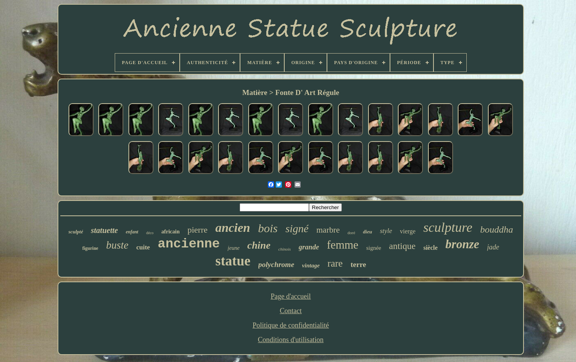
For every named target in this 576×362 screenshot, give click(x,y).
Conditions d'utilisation (291, 340)
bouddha (496, 229)
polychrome (276, 264)
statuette (104, 230)
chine (259, 245)
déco (149, 233)
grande (309, 247)
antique (402, 246)
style (386, 231)
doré (351, 232)
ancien (232, 227)
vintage (311, 265)
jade (493, 247)
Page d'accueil (291, 296)
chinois (284, 249)
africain (170, 232)
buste (117, 245)
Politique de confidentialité (291, 325)
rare (335, 263)
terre (358, 264)
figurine (90, 248)
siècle (430, 247)
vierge (407, 231)
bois (268, 228)
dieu (367, 232)
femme (343, 244)
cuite (143, 247)
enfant (132, 232)
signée (373, 248)
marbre (327, 230)
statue (232, 261)
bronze (462, 244)
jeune (233, 248)
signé (297, 228)
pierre (198, 230)
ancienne (189, 244)
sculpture (447, 227)
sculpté (76, 232)
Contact (291, 311)
